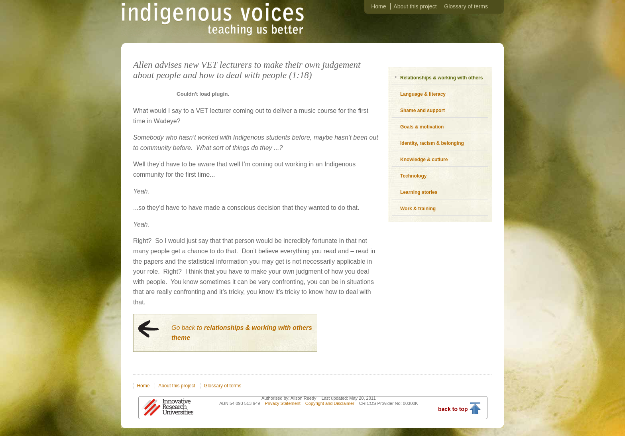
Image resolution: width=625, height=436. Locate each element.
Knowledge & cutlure (424, 159)
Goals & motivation (422, 127)
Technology (413, 176)
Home (378, 6)
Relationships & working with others (441, 78)
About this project (414, 6)
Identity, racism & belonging (432, 143)
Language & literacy (423, 94)
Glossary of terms (466, 6)
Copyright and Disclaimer (330, 403)
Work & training (418, 208)
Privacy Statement (283, 403)
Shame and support (422, 110)
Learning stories (418, 192)
